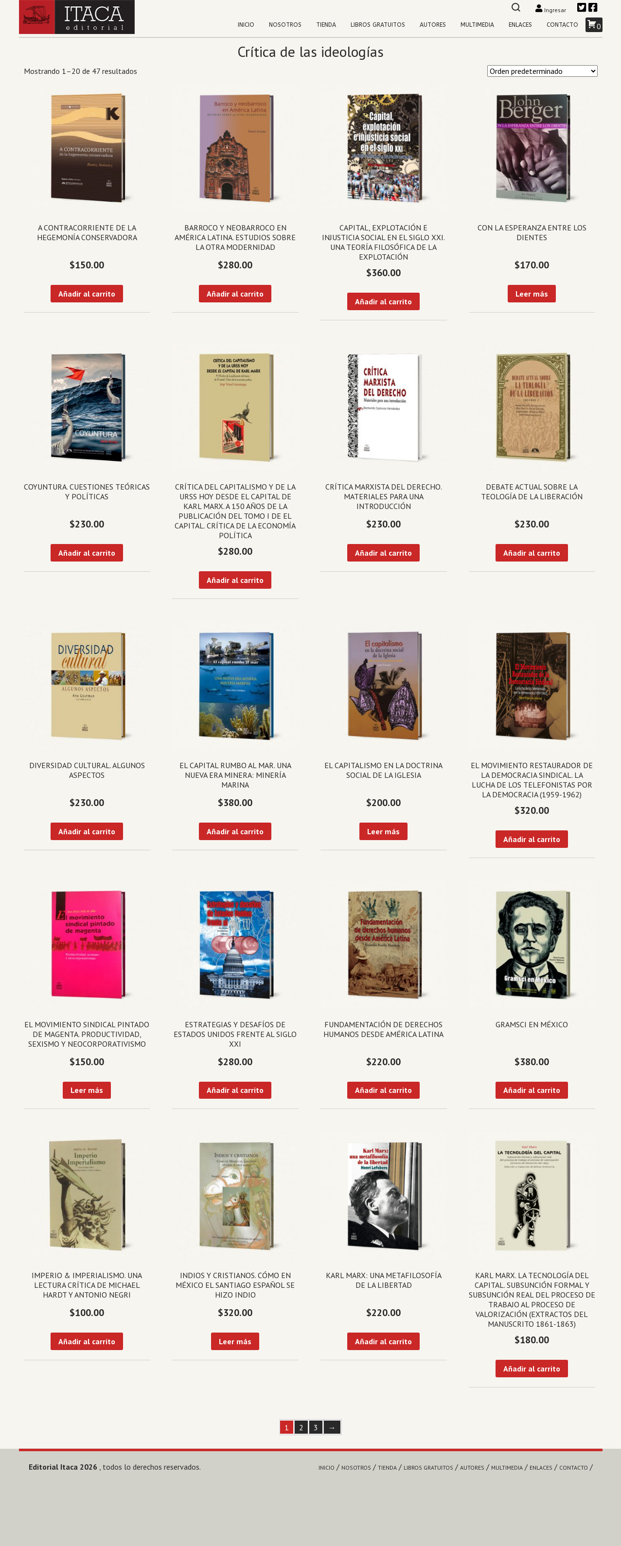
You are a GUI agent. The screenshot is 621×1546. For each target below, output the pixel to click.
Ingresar (551, 10)
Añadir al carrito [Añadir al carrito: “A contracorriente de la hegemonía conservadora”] (86, 294)
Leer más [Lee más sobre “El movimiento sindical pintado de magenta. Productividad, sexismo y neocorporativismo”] (87, 1090)
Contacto (562, 24)
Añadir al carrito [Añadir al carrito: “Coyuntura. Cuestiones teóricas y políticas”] (86, 553)
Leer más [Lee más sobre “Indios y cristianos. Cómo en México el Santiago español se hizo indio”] (235, 1341)
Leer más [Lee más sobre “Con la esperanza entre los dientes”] (531, 294)
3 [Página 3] (316, 1427)
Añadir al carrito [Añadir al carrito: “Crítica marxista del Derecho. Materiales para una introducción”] (383, 553)
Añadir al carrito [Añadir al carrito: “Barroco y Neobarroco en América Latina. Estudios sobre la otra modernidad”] (235, 294)
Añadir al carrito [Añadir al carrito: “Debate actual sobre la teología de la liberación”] (531, 553)
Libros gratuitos (378, 24)
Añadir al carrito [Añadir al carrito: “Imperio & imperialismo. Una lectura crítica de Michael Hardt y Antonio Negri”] (86, 1341)
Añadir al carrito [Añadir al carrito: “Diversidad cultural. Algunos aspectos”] (86, 831)
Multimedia (477, 24)
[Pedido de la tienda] (542, 71)
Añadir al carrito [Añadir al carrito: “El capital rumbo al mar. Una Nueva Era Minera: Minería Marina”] (235, 831)
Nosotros (285, 24)
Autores (433, 24)
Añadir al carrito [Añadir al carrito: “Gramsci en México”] (531, 1090)
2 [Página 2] (301, 1427)
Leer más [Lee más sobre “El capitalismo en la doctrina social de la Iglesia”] (383, 831)
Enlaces (520, 24)
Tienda (326, 24)
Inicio (246, 24)
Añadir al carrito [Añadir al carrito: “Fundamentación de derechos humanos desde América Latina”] (383, 1090)
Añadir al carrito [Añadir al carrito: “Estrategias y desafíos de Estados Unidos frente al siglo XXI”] (235, 1090)
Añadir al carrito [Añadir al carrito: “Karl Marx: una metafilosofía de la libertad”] (383, 1341)
